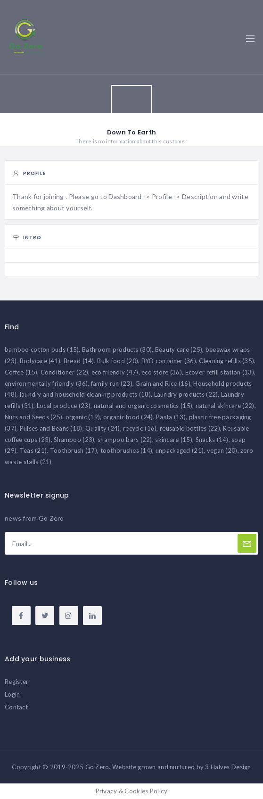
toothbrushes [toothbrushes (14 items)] (126, 450)
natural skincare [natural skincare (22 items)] (225, 405)
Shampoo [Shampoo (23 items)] (74, 439)
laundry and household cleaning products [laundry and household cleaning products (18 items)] (85, 394)
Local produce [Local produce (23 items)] (63, 405)
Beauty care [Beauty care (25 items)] (179, 349)
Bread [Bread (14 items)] (79, 361)
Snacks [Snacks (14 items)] (212, 439)
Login (12, 694)
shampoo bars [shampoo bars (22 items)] (125, 439)
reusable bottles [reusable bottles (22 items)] (190, 428)
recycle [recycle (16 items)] (139, 428)
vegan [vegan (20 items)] (222, 450)
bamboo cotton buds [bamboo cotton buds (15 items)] (42, 349)
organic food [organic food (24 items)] (128, 417)
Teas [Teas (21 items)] (33, 450)
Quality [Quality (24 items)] (102, 428)
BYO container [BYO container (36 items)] (168, 361)
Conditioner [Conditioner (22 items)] (65, 372)
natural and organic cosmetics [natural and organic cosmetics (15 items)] (143, 405)
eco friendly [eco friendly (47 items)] (115, 372)
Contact (16, 707)
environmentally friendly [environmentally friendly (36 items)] (46, 383)
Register (16, 681)
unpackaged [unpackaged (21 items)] (180, 450)
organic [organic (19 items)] (83, 417)
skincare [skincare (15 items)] (173, 439)
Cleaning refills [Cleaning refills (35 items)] (226, 361)
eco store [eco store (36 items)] (161, 372)
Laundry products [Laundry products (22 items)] (186, 394)
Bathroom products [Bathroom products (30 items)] (117, 349)
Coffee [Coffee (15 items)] (21, 372)
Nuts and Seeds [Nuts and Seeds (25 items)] (33, 417)
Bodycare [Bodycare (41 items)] (40, 361)
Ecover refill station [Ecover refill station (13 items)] (219, 372)
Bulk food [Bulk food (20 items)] (117, 361)
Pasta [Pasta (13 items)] (171, 417)
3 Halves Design (228, 767)
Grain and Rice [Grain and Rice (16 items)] (162, 383)
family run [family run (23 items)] (111, 383)
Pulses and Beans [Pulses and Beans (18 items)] (51, 428)
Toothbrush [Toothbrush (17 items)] (73, 450)
